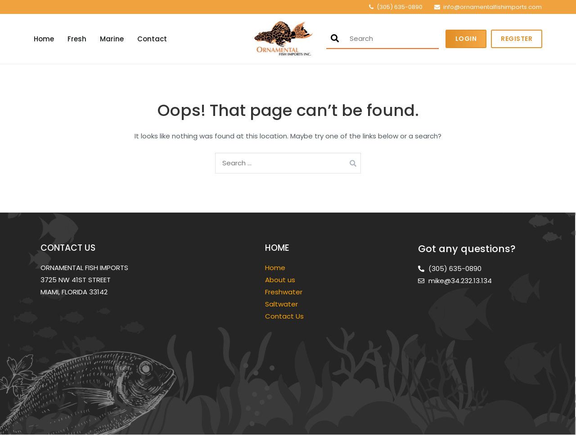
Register (516, 38)
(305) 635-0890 (400, 7)
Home (44, 39)
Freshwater (284, 292)
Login (466, 38)
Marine (112, 39)
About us (280, 279)
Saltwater (282, 304)
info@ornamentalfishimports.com (492, 7)
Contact (152, 39)
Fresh (77, 39)
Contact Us (284, 316)
